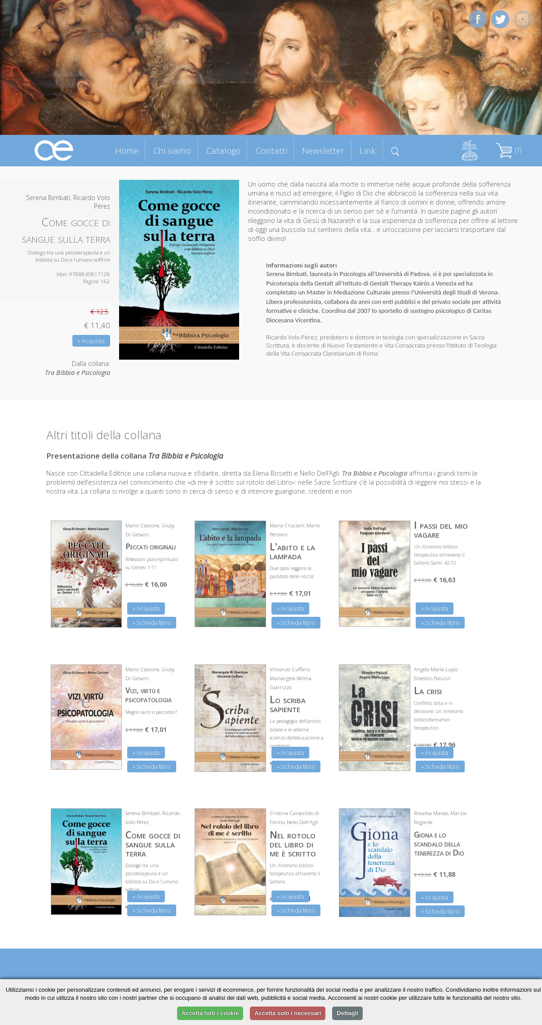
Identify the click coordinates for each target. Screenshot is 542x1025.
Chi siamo (172, 150)
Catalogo (223, 150)
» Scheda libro (152, 623)
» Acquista (91, 341)
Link (368, 150)
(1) (508, 150)
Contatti (271, 150)
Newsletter (323, 150)
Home (126, 150)
